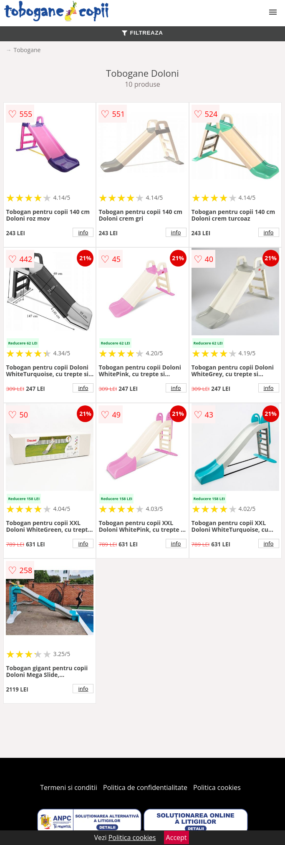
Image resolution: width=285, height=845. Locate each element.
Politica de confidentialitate (145, 787)
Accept (176, 837)
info (83, 232)
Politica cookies (217, 787)
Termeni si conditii (68, 787)
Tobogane (26, 50)
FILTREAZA (142, 33)
